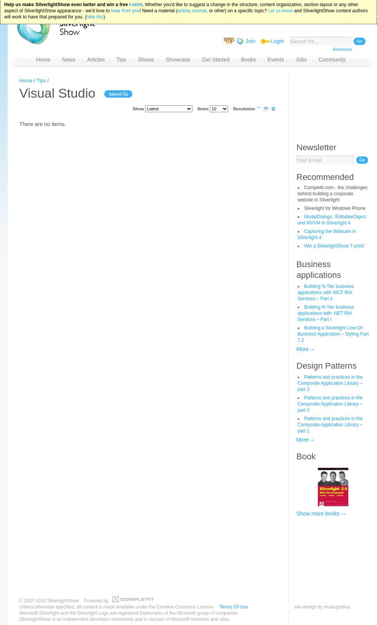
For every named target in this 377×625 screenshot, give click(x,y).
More (303, 349)
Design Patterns (327, 366)
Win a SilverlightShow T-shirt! (334, 246)
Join (250, 41)
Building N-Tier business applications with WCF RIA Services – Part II (326, 292)
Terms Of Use (234, 607)
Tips (41, 80)
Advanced (342, 49)
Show (138, 108)
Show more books (318, 513)
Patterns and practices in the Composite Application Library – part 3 (330, 383)
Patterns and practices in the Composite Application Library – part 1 (330, 425)
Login (277, 41)
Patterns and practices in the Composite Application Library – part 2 (330, 404)
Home (26, 80)
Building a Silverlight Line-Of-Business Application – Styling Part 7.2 (333, 334)
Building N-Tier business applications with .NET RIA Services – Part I (326, 313)
